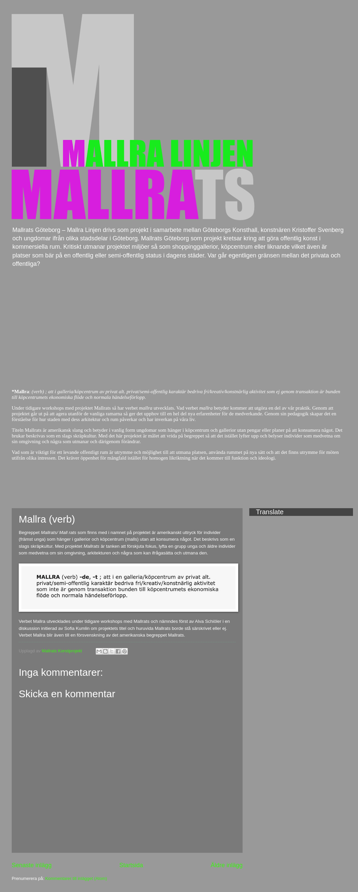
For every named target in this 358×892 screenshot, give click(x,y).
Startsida (131, 865)
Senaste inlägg (32, 865)
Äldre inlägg (227, 865)
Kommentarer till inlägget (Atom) (76, 878)
